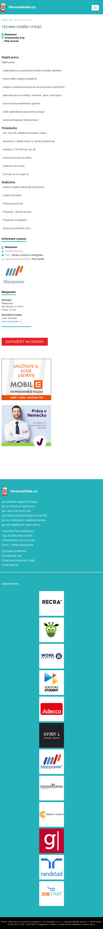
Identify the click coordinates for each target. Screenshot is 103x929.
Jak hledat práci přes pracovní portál (24, 515)
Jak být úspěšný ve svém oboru (21, 524)
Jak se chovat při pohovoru (18, 506)
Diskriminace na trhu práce (18, 540)
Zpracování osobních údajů (18, 560)
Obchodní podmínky (14, 551)
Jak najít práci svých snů (16, 511)
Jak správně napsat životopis (19, 501)
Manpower (10, 34)
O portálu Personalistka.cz (18, 531)
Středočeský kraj (14, 37)
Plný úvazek (11, 41)
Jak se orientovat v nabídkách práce (23, 520)
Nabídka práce (7, 20)
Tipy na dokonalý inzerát (17, 535)
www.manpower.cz (12, 321)
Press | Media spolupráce (17, 545)
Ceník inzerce (10, 565)
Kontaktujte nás (11, 555)
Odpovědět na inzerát (24, 341)
